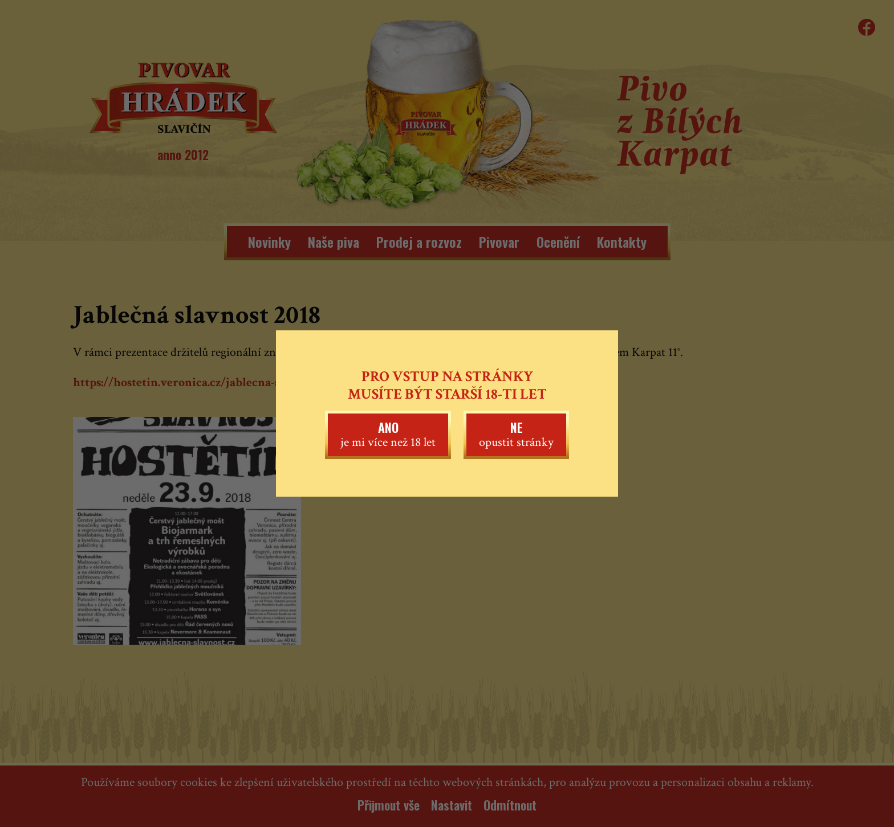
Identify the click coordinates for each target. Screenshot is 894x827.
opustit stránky (516, 434)
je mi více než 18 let (388, 434)
